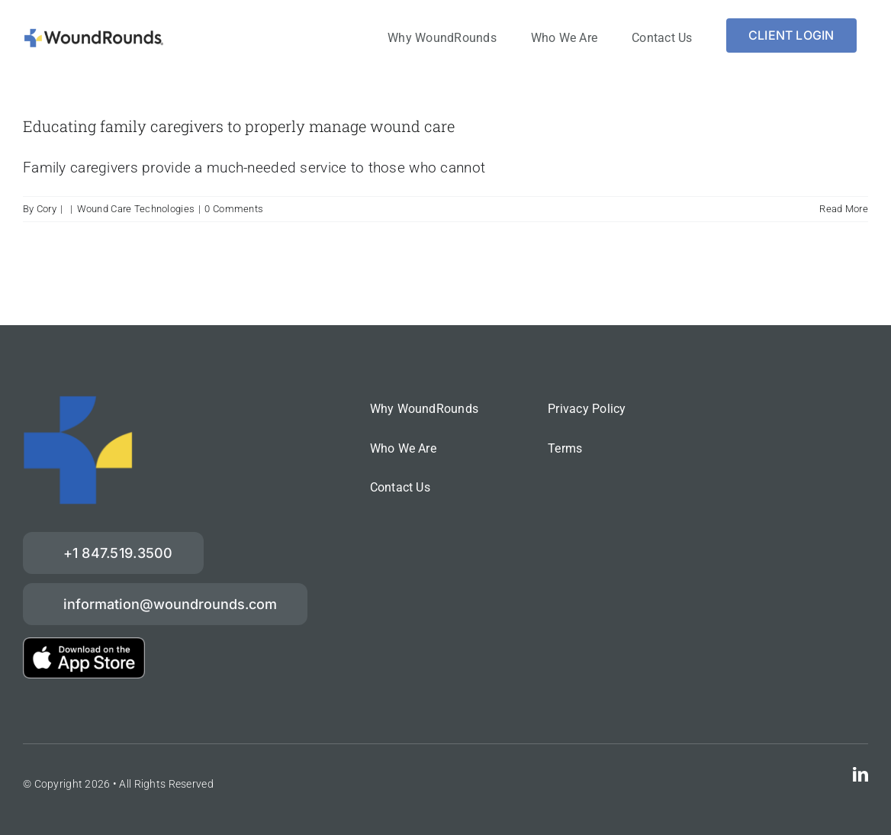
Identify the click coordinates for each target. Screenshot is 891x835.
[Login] (791, 35)
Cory (46, 208)
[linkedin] (860, 774)
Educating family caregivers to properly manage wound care (239, 126)
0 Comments (233, 208)
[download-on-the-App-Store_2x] (84, 644)
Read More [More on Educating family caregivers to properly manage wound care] (843, 208)
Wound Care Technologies (136, 208)
